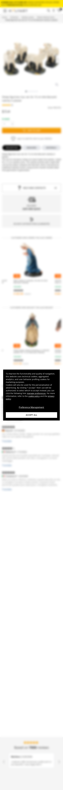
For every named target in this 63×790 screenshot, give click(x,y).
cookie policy (34, 396)
